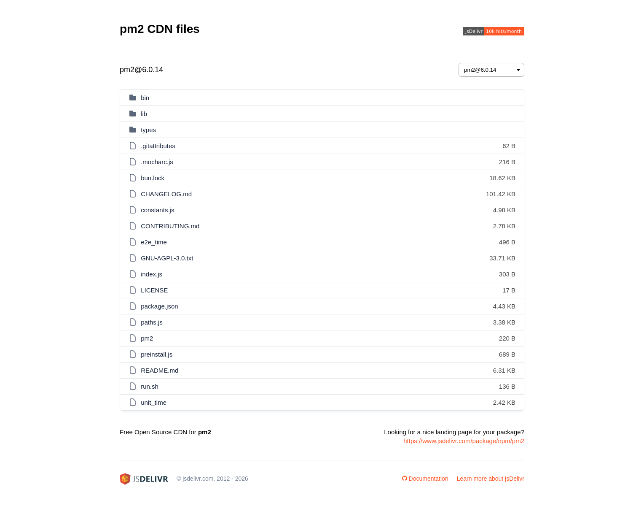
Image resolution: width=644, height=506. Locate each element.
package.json (159, 306)
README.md (159, 370)
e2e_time (154, 242)
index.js (151, 274)
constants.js (157, 210)
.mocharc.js (157, 161)
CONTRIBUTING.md (170, 226)
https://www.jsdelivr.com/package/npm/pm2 (463, 440)
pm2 (147, 338)
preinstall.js (156, 354)
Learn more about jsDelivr (490, 478)
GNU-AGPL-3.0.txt (167, 258)
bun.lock (152, 177)
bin (145, 97)
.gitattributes (158, 145)
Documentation (425, 478)
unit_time (153, 402)
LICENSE (154, 290)
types (148, 129)
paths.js (152, 322)
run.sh (149, 386)
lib (144, 113)
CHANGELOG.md (166, 194)
